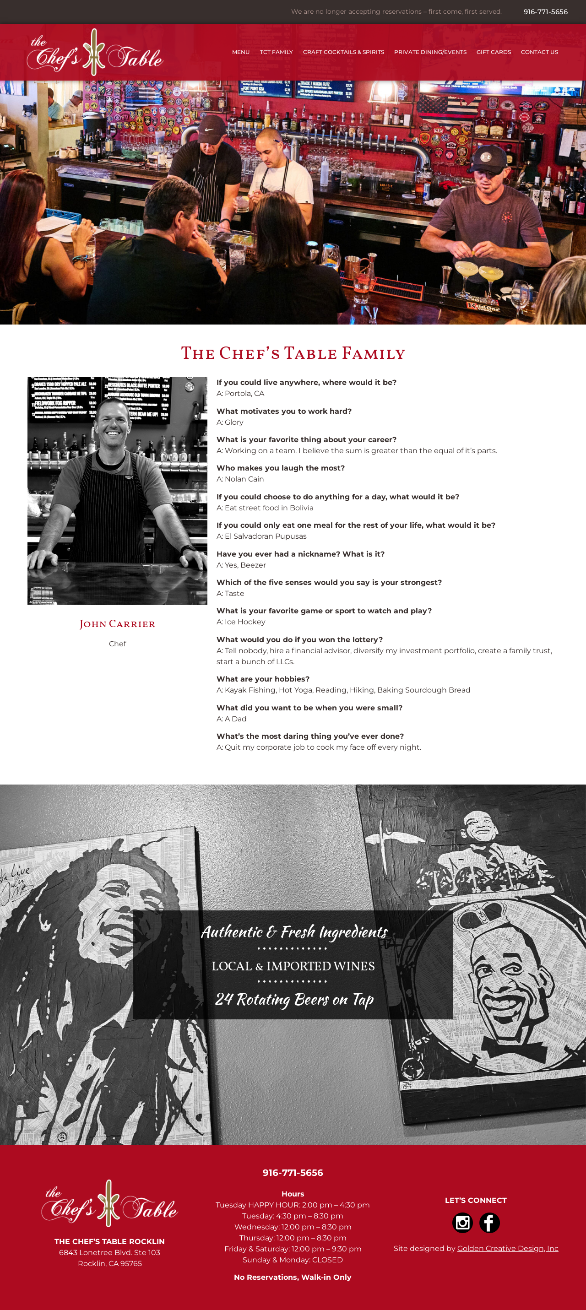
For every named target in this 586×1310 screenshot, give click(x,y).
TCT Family (276, 52)
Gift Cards (494, 52)
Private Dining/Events (430, 52)
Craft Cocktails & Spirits (343, 52)
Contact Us (539, 52)
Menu (241, 52)
